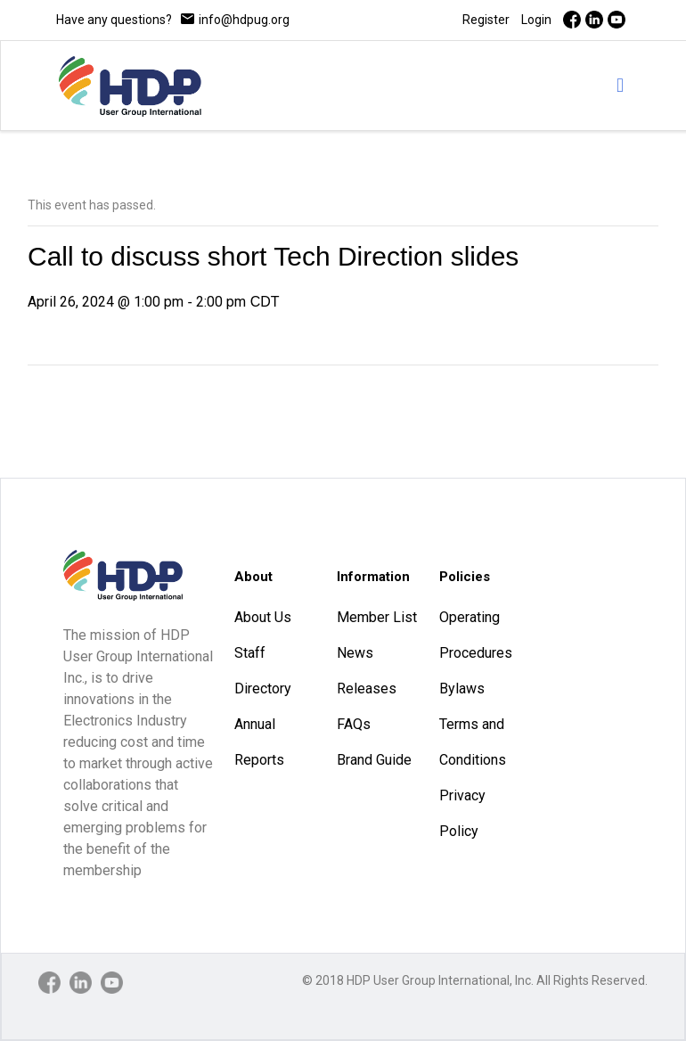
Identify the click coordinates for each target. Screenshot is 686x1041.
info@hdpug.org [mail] (244, 19)
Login (536, 19)
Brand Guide (374, 759)
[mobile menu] (620, 85)
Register (486, 19)
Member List (377, 617)
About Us (262, 617)
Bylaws (462, 688)
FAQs (354, 724)
